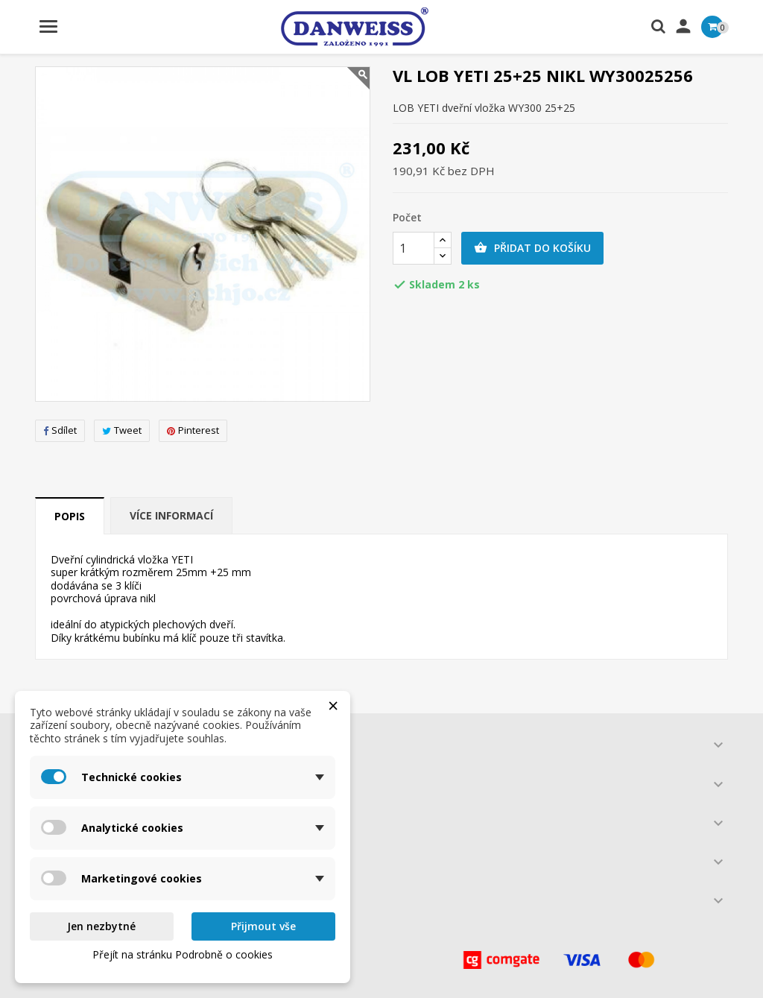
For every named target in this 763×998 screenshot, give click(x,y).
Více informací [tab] (171, 515)
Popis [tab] (69, 516)
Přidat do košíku (532, 248)
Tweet (122, 430)
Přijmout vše (263, 926)
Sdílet (60, 430)
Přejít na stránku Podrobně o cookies (182, 954)
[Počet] (413, 248)
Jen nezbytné (101, 926)
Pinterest (193, 430)
